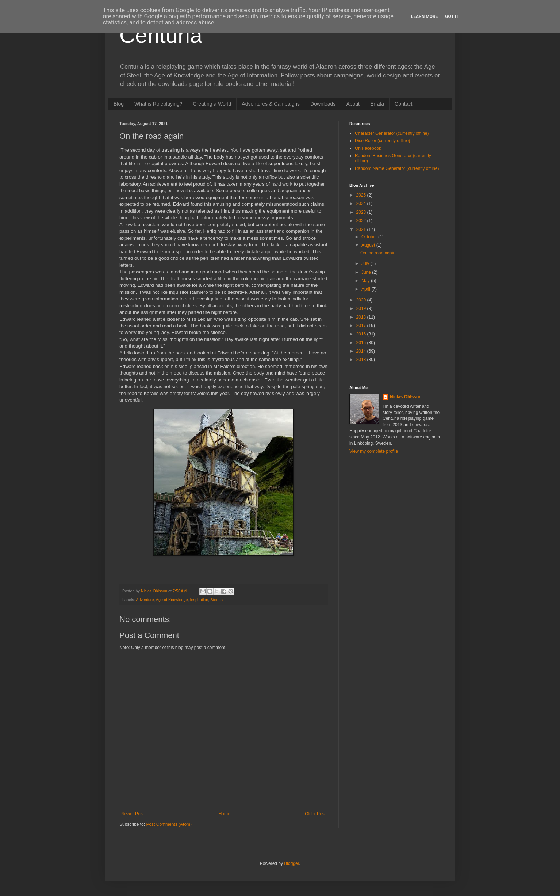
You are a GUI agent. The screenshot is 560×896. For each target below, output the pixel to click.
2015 (361, 342)
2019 (361, 308)
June (366, 272)
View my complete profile (373, 451)
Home (224, 813)
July (366, 263)
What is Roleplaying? (158, 104)
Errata (377, 104)
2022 (361, 220)
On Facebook (368, 148)
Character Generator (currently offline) (392, 133)
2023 (361, 212)
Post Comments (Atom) (169, 824)
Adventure (145, 599)
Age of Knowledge (172, 599)
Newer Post (132, 813)
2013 (361, 359)
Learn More (424, 16)
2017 (361, 325)
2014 (361, 351)
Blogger (291, 863)
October (369, 236)
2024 (361, 203)
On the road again (377, 252)
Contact (403, 104)
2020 (361, 300)
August (368, 245)
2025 (361, 195)
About (353, 104)
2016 (361, 334)
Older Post (315, 813)
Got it (452, 16)
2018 (361, 317)
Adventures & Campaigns (271, 104)
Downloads (322, 104)
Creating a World (212, 104)
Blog (119, 104)
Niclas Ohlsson (406, 396)
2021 (361, 229)
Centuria (160, 35)
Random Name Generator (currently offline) (397, 168)
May (366, 280)
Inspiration (199, 599)
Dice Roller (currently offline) (382, 140)
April (366, 289)
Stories (216, 599)
